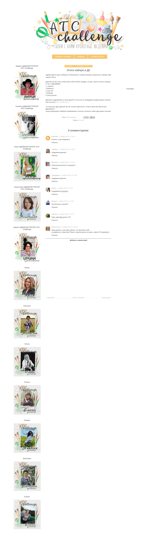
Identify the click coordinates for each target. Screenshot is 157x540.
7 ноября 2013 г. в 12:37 (65, 188)
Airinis (54, 188)
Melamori (55, 162)
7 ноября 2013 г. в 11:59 (69, 175)
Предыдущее (106, 297)
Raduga (54, 201)
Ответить (55, 142)
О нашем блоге (97, 56)
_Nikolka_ (55, 149)
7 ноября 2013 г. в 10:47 (67, 149)
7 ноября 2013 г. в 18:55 (70, 227)
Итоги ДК (81, 120)
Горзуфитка (56, 175)
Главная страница (63, 56)
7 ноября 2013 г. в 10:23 (67, 136)
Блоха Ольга (56, 227)
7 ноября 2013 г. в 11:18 (67, 162)
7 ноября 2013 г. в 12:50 (66, 201)
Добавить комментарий (78, 240)
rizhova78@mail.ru (62, 102)
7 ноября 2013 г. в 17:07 (66, 214)
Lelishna (55, 214)
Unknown (55, 136)
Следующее (50, 297)
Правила (81, 56)
